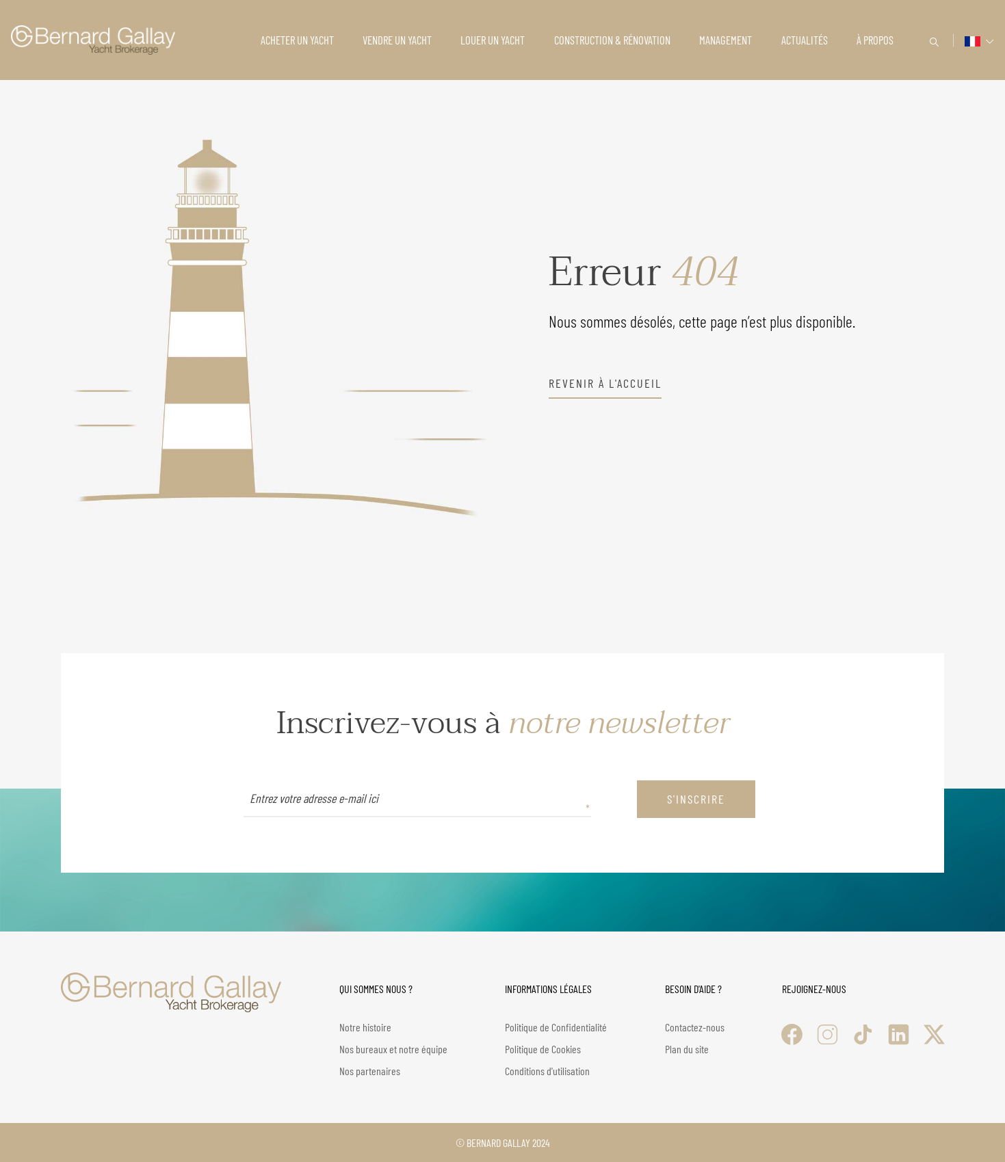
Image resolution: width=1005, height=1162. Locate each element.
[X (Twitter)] (934, 1034)
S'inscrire (696, 798)
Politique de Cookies (543, 1048)
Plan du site (687, 1048)
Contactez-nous (695, 1026)
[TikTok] (863, 1034)
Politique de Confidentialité (556, 1026)
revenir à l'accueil (605, 383)
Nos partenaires (369, 1070)
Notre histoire (365, 1026)
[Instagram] (827, 1034)
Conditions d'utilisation (547, 1070)
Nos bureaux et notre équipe (393, 1048)
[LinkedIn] (899, 1034)
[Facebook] (792, 1034)
